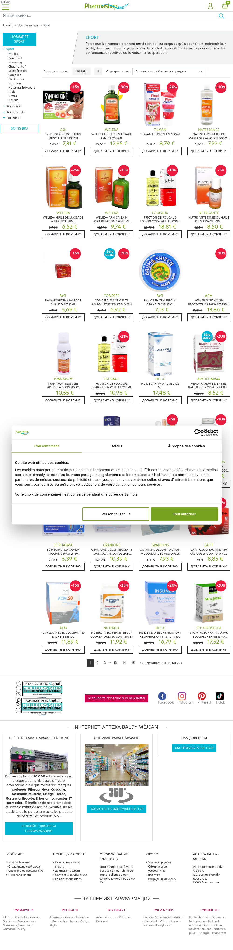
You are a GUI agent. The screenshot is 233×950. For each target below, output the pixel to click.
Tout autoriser (184, 514)
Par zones (13, 118)
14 (124, 663)
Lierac (175, 921)
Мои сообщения (18, 862)
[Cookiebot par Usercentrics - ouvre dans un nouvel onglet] (197, 432)
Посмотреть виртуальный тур (117, 808)
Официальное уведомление (157, 869)
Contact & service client (71, 875)
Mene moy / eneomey (17, 925)
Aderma (54, 917)
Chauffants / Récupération (17, 69)
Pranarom (219, 933)
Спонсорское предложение (26, 871)
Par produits (15, 112)
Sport (10, 49)
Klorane (124, 917)
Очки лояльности (19, 875)
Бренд (81, 71)
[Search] (109, 15)
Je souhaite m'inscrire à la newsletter (116, 698)
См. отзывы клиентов (194, 748)
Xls (168, 925)
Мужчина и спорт (27, 25)
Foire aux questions (68, 879)
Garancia (9, 921)
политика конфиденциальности (162, 877)
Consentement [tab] (46, 446)
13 (115, 663)
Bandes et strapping (15, 60)
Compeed (14, 75)
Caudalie (21, 917)
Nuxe (73, 921)
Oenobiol (150, 921)
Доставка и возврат (67, 871)
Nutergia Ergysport (21, 87)
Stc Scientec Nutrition (16, 81)
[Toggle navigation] (5, 5)
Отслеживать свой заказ (24, 866)
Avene (34, 917)
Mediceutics (26, 921)
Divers (12, 96)
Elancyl (159, 925)
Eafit (15, 54)
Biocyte (148, 917)
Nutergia (203, 933)
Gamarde (9, 929)
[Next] (161, 663)
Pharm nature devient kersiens (205, 927)
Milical (164, 921)
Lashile (147, 925)
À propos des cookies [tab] (186, 446)
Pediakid (102, 921)
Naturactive (197, 921)
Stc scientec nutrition (169, 917)
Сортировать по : (56, 71)
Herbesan (217, 917)
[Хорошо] (225, 15)
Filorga (8, 917)
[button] (210, 6)
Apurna (13, 100)
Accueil (7, 25)
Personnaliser (116, 514)
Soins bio (19, 128)
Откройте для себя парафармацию (39, 828)
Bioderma (82, 917)
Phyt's (53, 925)
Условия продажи (159, 862)
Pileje (11, 92)
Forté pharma (198, 917)
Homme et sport (19, 39)
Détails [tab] (116, 446)
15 (133, 663)
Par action (14, 106)
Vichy (21, 929)
